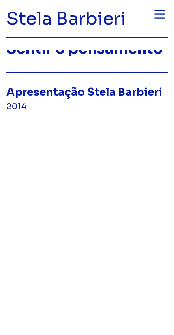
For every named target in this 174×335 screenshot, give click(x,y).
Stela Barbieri (66, 18)
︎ (159, 14)
